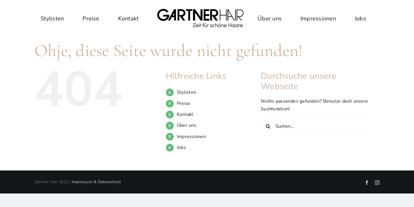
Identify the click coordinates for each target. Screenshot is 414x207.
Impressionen (191, 136)
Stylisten (186, 92)
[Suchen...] (315, 126)
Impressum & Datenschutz (96, 182)
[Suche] (268, 126)
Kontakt (185, 114)
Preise (183, 103)
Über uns (186, 125)
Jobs (181, 147)
